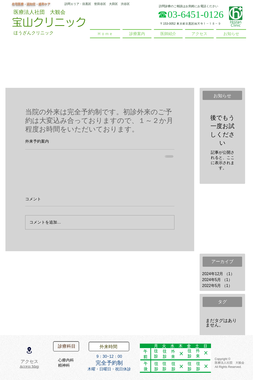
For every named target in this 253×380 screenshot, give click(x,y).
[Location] (29, 350)
